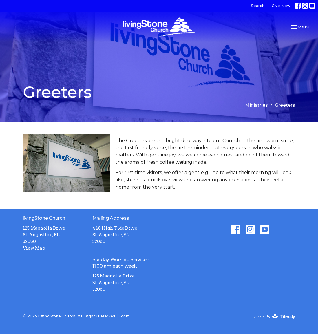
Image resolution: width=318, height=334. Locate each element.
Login (124, 316)
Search (257, 5)
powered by (274, 316)
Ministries (256, 105)
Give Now (281, 5)
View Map (34, 248)
